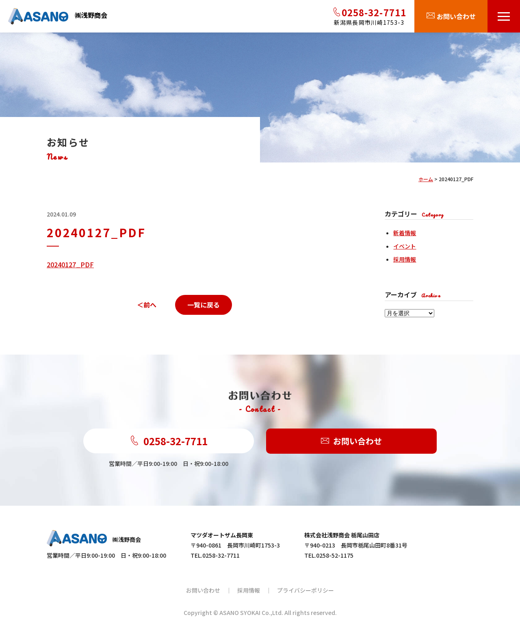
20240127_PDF (70, 264)
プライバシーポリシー (305, 590)
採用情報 (404, 259)
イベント (404, 246)
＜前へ (146, 305)
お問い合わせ (351, 441)
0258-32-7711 (169, 441)
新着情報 (404, 233)
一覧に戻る (203, 305)
